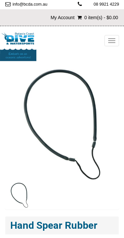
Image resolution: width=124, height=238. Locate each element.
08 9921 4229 (106, 4)
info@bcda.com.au (30, 4)
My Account (62, 17)
